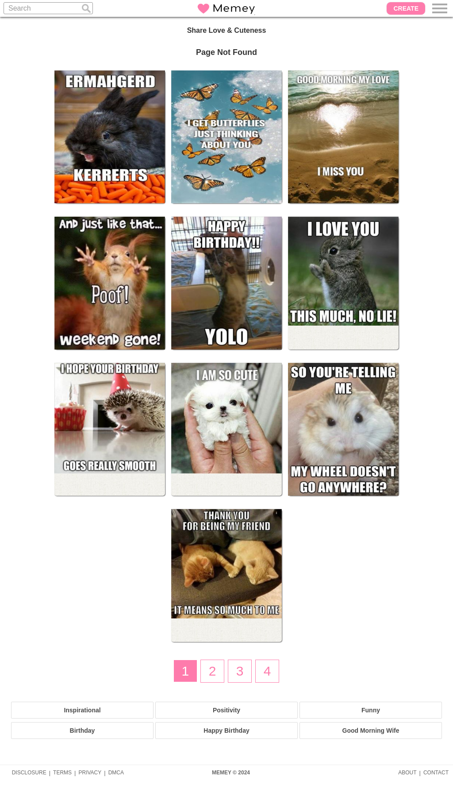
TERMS (62, 772)
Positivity (226, 710)
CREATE (405, 8)
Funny (370, 710)
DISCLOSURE (29, 772)
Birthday (82, 730)
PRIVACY (89, 772)
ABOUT (407, 772)
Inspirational (82, 710)
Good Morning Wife (370, 730)
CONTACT (436, 772)
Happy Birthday (226, 730)
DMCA (116, 772)
